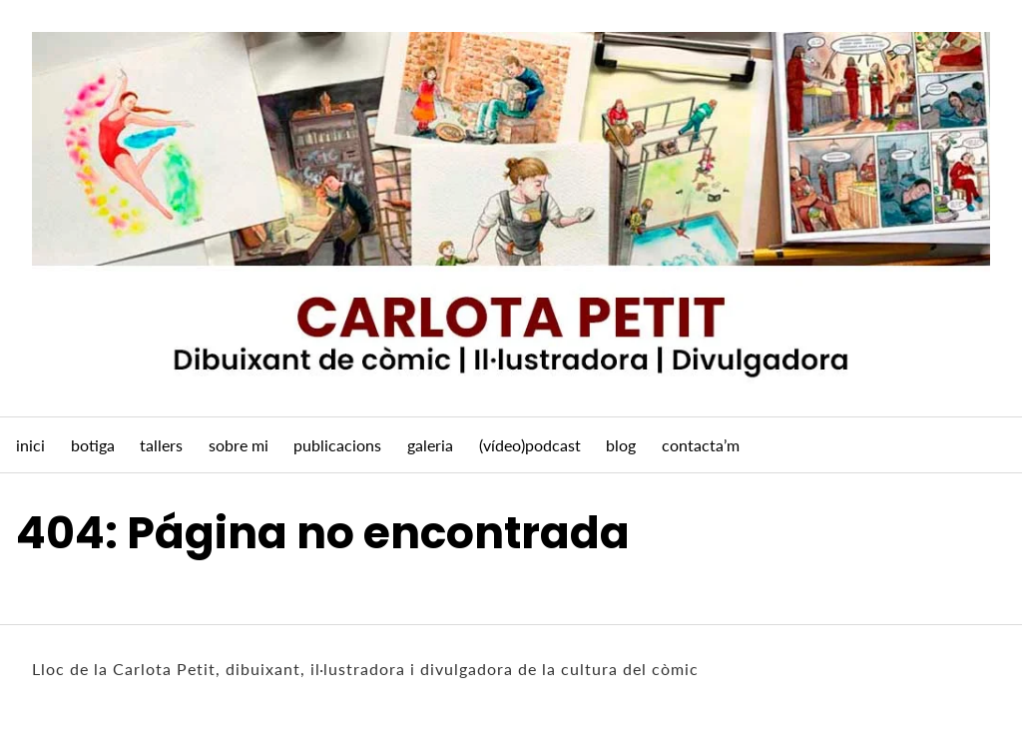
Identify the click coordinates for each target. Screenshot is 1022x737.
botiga (93, 444)
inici (30, 444)
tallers (161, 444)
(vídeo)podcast (530, 444)
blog (621, 444)
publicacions (337, 444)
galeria (430, 444)
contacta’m (701, 444)
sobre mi (238, 444)
